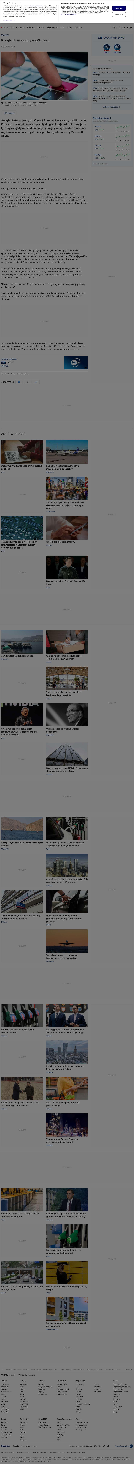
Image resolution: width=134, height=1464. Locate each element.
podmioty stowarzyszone (36, 5)
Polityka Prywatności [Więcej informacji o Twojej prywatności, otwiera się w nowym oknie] (9, 20)
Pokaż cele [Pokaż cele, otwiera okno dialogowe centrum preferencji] (119, 14)
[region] (67, 11)
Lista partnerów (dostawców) (68, 14)
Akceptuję (119, 8)
